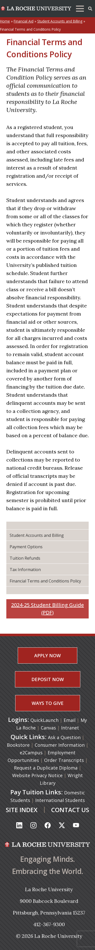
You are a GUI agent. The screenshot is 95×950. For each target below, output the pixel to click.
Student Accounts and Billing (59, 21)
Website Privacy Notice (37, 775)
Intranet (70, 728)
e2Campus (31, 753)
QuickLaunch (44, 720)
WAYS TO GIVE (48, 703)
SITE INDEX (21, 810)
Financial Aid (23, 21)
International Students (60, 800)
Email (70, 720)
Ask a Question (64, 737)
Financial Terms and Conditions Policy (45, 581)
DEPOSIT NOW (47, 679)
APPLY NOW (47, 655)
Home (5, 21)
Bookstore (18, 745)
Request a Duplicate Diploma (46, 768)
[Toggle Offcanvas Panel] (90, 8)
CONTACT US (70, 810)
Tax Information (25, 569)
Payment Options (26, 547)
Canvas (49, 728)
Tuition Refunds (25, 558)
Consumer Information (60, 745)
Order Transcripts (64, 760)
